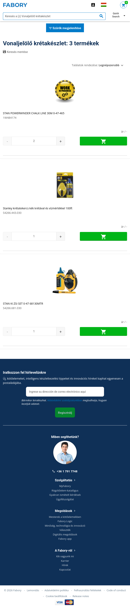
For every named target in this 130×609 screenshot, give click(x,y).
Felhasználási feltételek (87, 590)
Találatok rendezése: (95, 65)
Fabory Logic (65, 521)
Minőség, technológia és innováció (65, 525)
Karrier (65, 561)
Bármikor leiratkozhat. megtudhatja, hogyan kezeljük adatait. (64, 402)
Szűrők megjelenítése (65, 28)
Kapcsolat (65, 569)
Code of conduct (116, 590)
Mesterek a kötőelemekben (65, 517)
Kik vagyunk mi (65, 556)
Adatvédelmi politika (57, 590)
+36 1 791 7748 (65, 471)
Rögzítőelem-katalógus (65, 490)
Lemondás (33, 590)
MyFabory (65, 486)
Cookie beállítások (56, 596)
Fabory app (65, 538)
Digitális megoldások (65, 534)
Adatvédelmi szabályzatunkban (64, 400)
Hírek (65, 565)
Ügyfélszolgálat (65, 499)
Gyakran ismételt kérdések (65, 495)
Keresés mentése (15, 52)
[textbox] (54, 16)
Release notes (81, 596)
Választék (65, 530)
